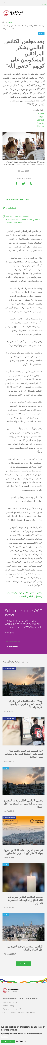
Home (3, 22)
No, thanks (21, 1041)
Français (40, 116)
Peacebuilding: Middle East (17, 216)
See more (23, 964)
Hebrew (40, 126)
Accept (8, 1041)
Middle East (11, 208)
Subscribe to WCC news (19, 199)
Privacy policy (9, 632)
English (41, 113)
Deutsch (40, 119)
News (10, 22)
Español (40, 123)
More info (4, 1037)
